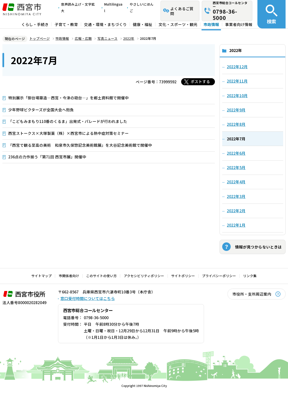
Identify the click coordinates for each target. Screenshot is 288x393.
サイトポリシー (183, 275)
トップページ (39, 38)
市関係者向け (69, 275)
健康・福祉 (142, 24)
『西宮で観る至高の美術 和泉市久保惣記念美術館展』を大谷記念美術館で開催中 (80, 145)
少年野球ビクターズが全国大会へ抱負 (41, 109)
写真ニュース (107, 38)
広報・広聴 (83, 38)
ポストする (200, 81)
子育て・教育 (66, 24)
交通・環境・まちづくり (105, 24)
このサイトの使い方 (101, 275)
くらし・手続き (35, 24)
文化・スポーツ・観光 (178, 24)
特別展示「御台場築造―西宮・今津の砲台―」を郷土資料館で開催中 (68, 97)
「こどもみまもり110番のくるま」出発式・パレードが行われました (67, 121)
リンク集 (250, 275)
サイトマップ (41, 275)
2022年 (128, 38)
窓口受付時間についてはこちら (87, 298)
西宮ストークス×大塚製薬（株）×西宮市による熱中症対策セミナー (68, 133)
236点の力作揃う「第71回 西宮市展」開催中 (47, 156)
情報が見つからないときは (258, 246)
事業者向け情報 (238, 24)
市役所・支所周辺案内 (251, 294)
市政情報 (211, 24)
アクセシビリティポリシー (144, 275)
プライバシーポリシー (219, 275)
